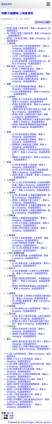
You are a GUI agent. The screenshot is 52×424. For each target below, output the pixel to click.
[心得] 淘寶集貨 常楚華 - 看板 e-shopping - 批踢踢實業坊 (28, 244)
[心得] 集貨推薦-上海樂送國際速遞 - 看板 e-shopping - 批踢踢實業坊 (31, 196)
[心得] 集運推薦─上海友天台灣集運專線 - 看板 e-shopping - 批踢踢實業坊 (30, 272)
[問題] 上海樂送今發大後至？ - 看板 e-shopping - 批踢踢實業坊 (31, 201)
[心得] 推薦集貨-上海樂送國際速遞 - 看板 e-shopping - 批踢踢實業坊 (31, 206)
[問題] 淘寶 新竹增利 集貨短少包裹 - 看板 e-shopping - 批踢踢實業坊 (31, 110)
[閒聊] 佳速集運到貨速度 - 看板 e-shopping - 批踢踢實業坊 (28, 335)
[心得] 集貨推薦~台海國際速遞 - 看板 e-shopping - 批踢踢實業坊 (30, 256)
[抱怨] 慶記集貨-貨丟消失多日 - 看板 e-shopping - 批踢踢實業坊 (31, 342)
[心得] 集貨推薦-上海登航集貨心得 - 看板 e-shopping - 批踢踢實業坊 (31, 62)
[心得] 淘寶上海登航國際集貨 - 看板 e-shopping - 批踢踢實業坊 (31, 47)
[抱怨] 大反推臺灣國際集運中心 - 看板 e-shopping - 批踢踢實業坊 (26, 390)
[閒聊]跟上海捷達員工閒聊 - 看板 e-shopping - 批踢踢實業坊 (29, 145)
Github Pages (27, 422)
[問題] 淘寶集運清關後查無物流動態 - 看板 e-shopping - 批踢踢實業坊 (30, 125)
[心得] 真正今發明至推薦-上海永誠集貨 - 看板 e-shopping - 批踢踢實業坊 (31, 317)
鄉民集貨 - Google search (19, 66)
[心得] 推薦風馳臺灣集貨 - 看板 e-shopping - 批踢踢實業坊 (28, 87)
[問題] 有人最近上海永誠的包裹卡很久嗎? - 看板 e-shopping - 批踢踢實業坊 (31, 322)
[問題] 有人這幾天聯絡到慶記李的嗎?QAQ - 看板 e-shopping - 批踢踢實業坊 (31, 347)
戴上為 (10, 413)
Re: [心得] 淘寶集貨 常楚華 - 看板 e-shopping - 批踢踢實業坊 (30, 249)
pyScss (47, 422)
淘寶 (11, 415)
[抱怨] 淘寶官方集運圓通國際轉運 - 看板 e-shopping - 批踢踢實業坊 (28, 385)
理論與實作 (6, 4)
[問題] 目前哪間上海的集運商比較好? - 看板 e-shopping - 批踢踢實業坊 (28, 400)
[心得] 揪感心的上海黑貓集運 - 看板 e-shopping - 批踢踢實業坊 (31, 309)
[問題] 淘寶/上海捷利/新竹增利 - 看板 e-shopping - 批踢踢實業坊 (30, 115)
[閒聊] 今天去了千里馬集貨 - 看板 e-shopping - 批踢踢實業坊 (24, 360)
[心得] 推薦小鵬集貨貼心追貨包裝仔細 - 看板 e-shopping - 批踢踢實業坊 (28, 365)
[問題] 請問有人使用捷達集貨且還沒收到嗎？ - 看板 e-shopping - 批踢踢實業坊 (31, 152)
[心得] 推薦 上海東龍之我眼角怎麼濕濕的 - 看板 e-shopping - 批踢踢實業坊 (31, 297)
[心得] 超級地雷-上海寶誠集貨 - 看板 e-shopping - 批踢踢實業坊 (31, 264)
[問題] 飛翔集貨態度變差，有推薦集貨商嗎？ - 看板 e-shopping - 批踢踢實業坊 (31, 281)
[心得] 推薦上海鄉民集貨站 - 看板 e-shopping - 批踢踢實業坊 (29, 80)
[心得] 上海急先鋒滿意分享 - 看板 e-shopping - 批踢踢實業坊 (24, 395)
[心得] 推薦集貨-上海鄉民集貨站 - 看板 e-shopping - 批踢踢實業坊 (31, 75)
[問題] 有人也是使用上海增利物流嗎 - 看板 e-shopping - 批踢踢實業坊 (30, 100)
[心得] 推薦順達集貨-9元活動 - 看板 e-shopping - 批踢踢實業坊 (25, 380)
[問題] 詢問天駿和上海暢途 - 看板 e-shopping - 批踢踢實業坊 (29, 229)
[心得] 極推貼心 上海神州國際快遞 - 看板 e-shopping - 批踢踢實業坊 (28, 375)
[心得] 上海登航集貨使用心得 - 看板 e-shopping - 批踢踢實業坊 (31, 57)
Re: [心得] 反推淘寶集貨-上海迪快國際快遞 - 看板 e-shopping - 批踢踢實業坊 (31, 183)
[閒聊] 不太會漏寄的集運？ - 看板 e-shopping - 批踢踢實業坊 (24, 405)
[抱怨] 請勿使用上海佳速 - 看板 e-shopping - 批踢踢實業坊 (28, 330)
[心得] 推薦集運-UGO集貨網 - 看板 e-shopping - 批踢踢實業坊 (25, 370)
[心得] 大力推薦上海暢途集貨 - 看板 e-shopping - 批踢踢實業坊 (31, 224)
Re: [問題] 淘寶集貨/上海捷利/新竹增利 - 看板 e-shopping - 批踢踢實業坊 (31, 120)
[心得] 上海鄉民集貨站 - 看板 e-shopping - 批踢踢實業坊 (27, 70)
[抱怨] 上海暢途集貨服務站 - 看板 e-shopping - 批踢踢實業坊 (29, 219)
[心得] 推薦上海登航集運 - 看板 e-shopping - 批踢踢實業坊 (28, 52)
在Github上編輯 (42, 22)
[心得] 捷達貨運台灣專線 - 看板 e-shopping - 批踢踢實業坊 (28, 135)
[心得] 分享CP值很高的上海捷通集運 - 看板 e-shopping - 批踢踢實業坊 (31, 171)
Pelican (39, 422)
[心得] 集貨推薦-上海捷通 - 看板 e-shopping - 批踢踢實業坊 (29, 166)
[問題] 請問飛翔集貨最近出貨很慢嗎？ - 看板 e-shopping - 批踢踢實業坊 (31, 287)
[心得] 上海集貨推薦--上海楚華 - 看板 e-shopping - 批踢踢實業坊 (30, 239)
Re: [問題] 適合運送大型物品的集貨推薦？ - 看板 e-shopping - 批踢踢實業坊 (31, 188)
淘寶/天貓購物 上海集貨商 (17, 13)
